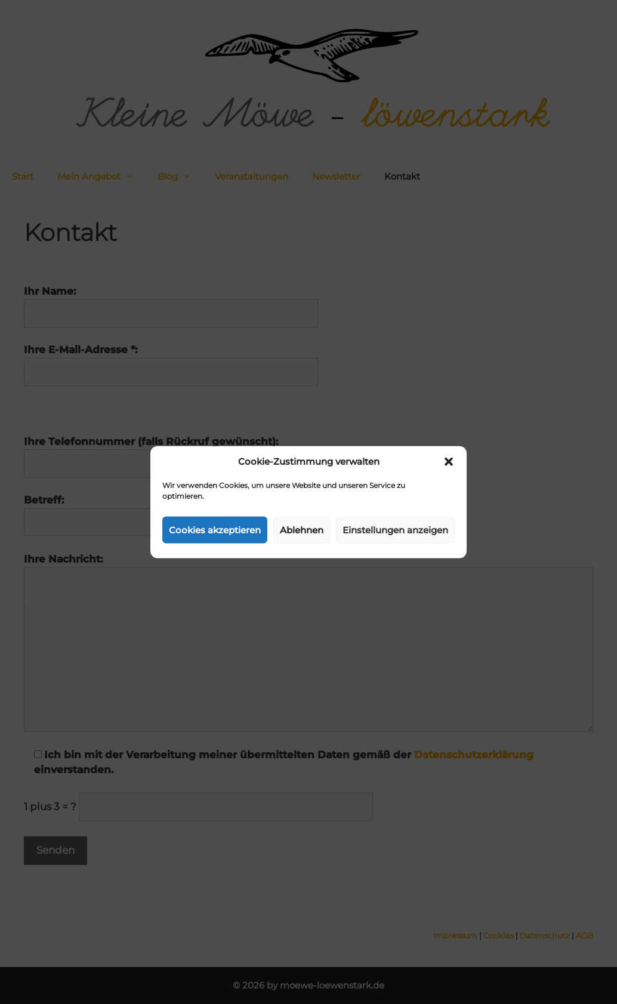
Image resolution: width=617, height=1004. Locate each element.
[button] (449, 462)
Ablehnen (301, 529)
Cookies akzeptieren (215, 529)
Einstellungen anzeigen (395, 529)
